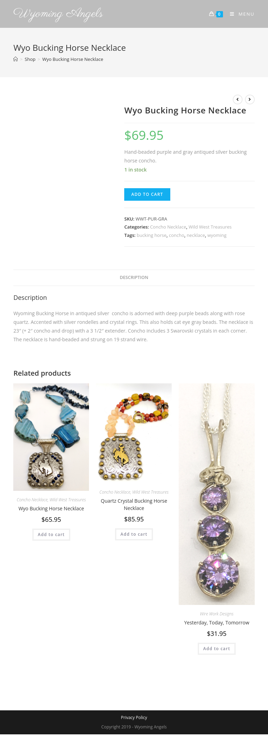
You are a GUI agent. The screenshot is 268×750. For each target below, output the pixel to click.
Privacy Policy (134, 717)
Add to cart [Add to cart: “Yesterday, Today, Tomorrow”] (216, 649)
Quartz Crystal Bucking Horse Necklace (134, 504)
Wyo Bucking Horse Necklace (51, 508)
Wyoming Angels (58, 13)
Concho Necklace (168, 227)
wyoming (216, 235)
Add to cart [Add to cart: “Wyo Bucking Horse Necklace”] (51, 534)
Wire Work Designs (216, 614)
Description (134, 277)
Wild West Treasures (209, 227)
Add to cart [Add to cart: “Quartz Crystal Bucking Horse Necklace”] (133, 534)
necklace (196, 235)
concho (176, 235)
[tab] (134, 278)
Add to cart (147, 194)
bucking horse (151, 235)
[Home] (15, 59)
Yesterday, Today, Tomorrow (217, 622)
